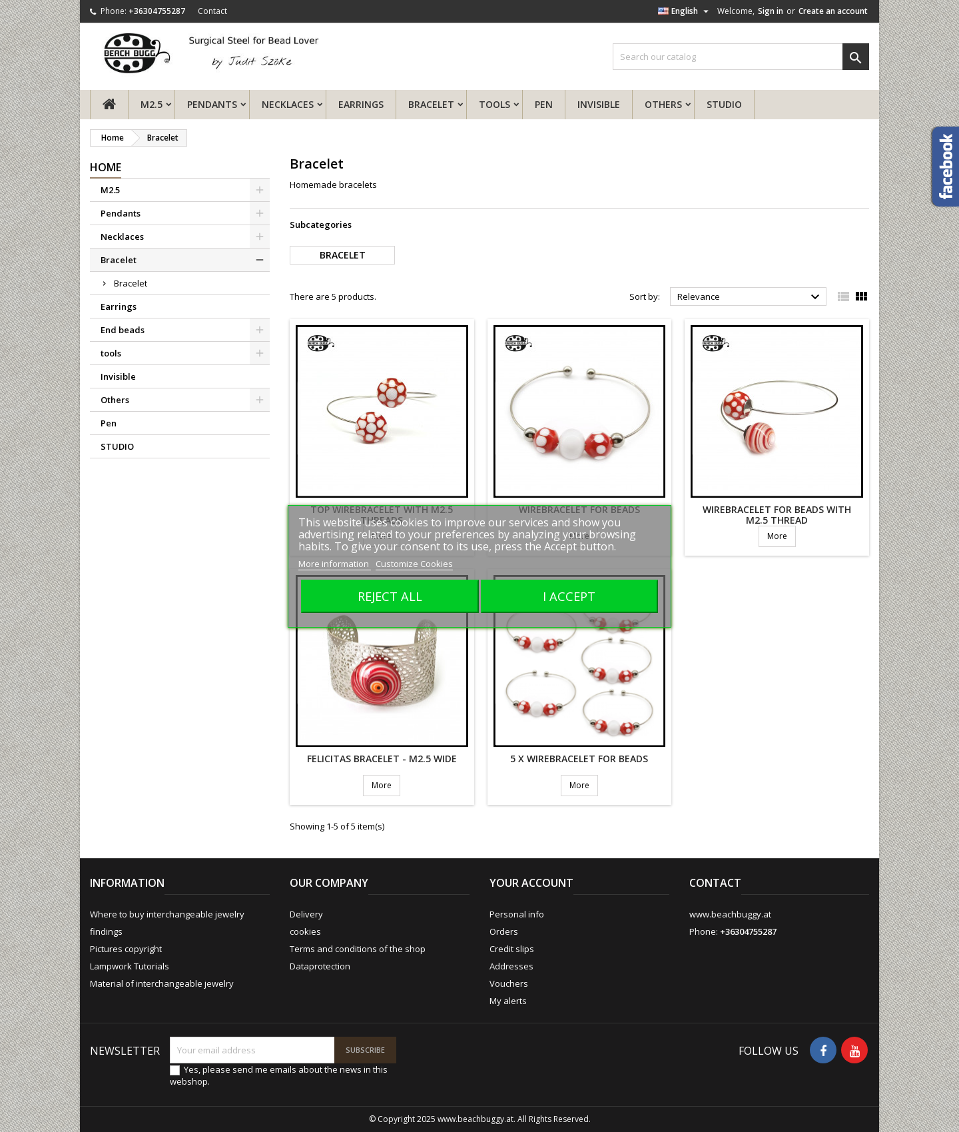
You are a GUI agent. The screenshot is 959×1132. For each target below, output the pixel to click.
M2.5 (151, 104)
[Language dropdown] (685, 11)
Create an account (833, 11)
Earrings (361, 104)
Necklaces (288, 104)
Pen (544, 104)
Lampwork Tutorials (129, 966)
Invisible (598, 104)
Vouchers (508, 983)
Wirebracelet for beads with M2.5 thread (777, 514)
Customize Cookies (414, 564)
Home (105, 167)
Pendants (212, 104)
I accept (569, 596)
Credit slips (511, 949)
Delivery (306, 914)
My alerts (508, 1001)
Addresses (511, 966)
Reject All (390, 596)
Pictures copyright (126, 949)
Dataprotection (320, 966)
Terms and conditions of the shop (358, 949)
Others (663, 104)
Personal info (516, 914)
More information (334, 564)
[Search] (741, 56)
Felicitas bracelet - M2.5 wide (382, 758)
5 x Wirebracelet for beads (579, 758)
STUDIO (724, 104)
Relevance (750, 297)
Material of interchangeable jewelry (162, 983)
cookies (305, 931)
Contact (212, 11)
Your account (531, 882)
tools (494, 104)
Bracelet (431, 104)
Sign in (770, 11)
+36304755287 (157, 11)
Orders (503, 931)
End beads (123, 330)
